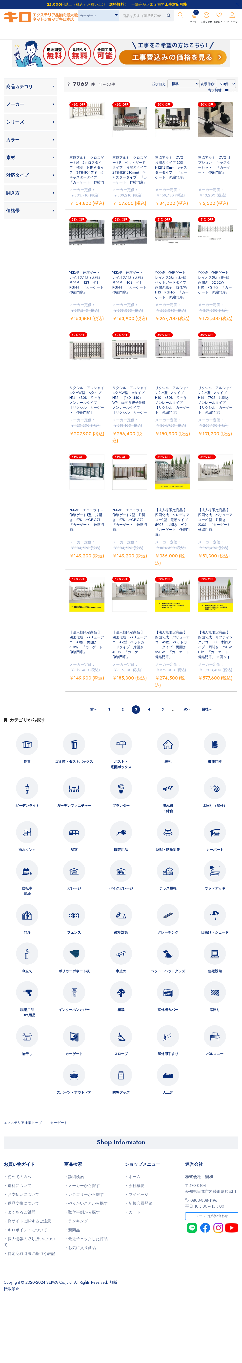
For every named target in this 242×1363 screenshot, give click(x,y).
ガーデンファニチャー (74, 805)
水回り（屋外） (215, 805)
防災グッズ (121, 1092)
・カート (133, 1212)
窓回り (215, 1009)
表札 (167, 761)
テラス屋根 (168, 888)
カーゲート (74, 1053)
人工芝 (168, 1092)
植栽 (121, 1009)
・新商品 (72, 1230)
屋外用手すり (168, 1053)
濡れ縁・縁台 (168, 808)
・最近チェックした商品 (86, 1239)
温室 (74, 849)
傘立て (27, 971)
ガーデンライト (27, 805)
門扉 (27, 932)
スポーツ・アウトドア (74, 1092)
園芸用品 (121, 849)
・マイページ (136, 1194)
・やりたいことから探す (86, 1203)
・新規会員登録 (138, 1203)
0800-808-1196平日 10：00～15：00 (204, 1203)
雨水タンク (27, 849)
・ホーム (133, 1177)
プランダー (121, 805)
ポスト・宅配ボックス (121, 764)
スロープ (121, 1053)
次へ (186, 709)
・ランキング (76, 1221)
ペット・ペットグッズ (168, 971)
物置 (27, 761)
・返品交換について (21, 1203)
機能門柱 (215, 761)
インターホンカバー (74, 1009)
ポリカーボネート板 (74, 971)
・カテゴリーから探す (84, 1194)
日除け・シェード (215, 932)
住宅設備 (215, 971)
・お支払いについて (21, 1194)
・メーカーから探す (82, 1185)
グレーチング (168, 932)
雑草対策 (121, 932)
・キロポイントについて (25, 1230)
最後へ (207, 709)
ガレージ (74, 888)
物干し (27, 1053)
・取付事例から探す (82, 1212)
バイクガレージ (121, 888)
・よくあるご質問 (19, 1212)
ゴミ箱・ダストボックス (74, 761)
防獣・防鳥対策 (168, 849)
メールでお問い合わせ (212, 1216)
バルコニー (214, 1053)
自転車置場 (27, 891)
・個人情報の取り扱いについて (29, 1242)
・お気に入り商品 (80, 1247)
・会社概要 (134, 1185)
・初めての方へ (17, 1177)
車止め (121, 971)
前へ (93, 709)
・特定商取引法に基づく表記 (29, 1253)
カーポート (214, 849)
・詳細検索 (74, 1177)
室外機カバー (168, 1009)
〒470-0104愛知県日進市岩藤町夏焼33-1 (210, 1188)
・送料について (17, 1185)
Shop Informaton (121, 1142)
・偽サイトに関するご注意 (27, 1221)
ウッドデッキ (214, 888)
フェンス (74, 932)
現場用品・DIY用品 (27, 1012)
